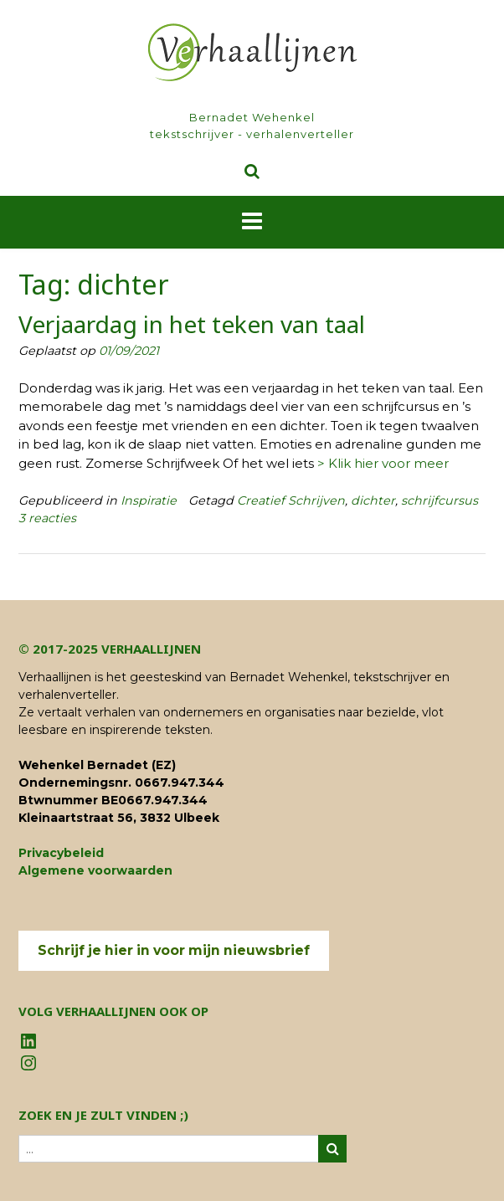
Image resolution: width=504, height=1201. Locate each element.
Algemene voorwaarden (95, 870)
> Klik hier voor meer (383, 463)
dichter (373, 500)
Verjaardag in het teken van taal (191, 324)
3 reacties (47, 518)
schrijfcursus (439, 500)
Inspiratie (149, 500)
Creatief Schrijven (291, 500)
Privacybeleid (61, 852)
